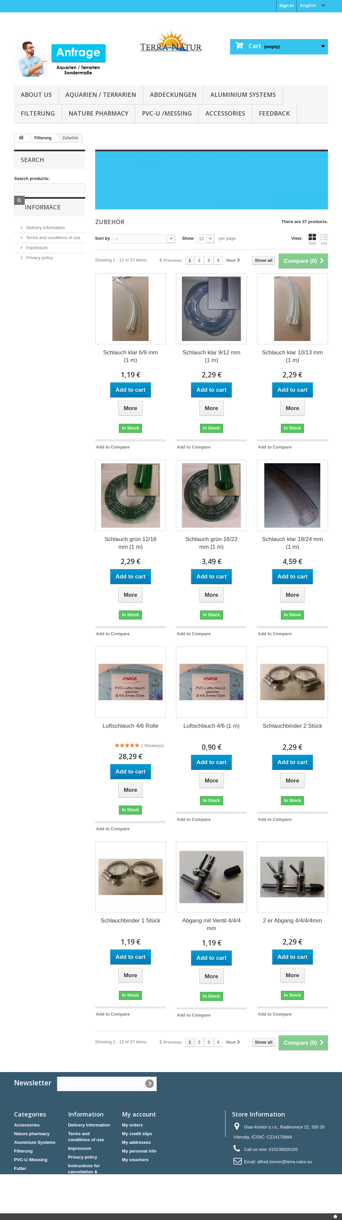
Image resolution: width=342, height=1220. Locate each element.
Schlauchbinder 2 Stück (292, 726)
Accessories (225, 113)
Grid (312, 239)
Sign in (286, 5)
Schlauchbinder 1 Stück (130, 920)
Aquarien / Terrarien (100, 95)
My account (139, 1114)
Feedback (274, 113)
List (324, 239)
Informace (39, 225)
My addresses (136, 1142)
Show (188, 238)
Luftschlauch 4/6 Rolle (130, 726)
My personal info (139, 1151)
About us (36, 95)
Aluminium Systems (243, 95)
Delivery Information (45, 242)
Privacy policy (39, 272)
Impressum (36, 262)
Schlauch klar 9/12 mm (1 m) (211, 356)
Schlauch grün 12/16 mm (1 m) (131, 543)
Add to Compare (113, 447)
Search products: (32, 178)
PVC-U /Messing (167, 113)
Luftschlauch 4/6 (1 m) (211, 726)
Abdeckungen (173, 95)
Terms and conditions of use (52, 252)
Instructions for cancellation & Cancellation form (86, 1171)
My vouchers (135, 1159)
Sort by (102, 238)
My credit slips (137, 1133)
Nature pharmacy (98, 113)
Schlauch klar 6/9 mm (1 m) (130, 356)
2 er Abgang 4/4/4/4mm (292, 920)
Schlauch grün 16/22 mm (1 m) (211, 543)
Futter (20, 1168)
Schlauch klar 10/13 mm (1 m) (292, 356)
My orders (132, 1124)
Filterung (38, 113)
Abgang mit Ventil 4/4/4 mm (211, 924)
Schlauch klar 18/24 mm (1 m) (292, 543)
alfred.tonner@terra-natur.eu (284, 1161)
